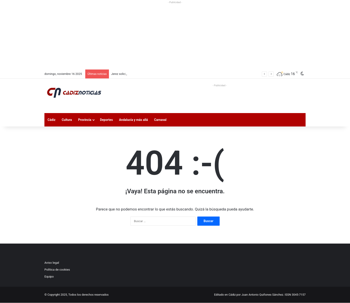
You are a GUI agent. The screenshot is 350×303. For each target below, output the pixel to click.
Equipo (49, 276)
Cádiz (51, 120)
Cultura (67, 120)
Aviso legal (51, 262)
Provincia (84, 120)
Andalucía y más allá (133, 120)
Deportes (106, 120)
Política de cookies (57, 269)
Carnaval (160, 120)
